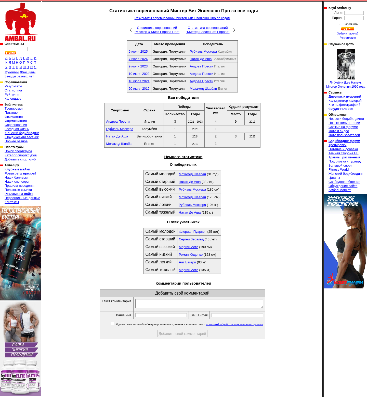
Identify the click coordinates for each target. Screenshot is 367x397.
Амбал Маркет (340, 190)
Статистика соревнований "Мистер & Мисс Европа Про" (157, 30)
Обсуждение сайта (343, 186)
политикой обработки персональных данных (242, 325)
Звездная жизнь (17, 129)
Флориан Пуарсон (192, 231)
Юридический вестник (21, 137)
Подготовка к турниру (345, 161)
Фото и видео (339, 131)
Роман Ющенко (191, 254)
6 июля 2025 (138, 51)
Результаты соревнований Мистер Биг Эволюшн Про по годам (182, 18)
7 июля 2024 (138, 59)
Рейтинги (12, 94)
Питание (11, 112)
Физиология (14, 117)
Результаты (13, 86)
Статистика (13, 90)
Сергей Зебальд (191, 239)
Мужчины (12, 72)
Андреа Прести (201, 66)
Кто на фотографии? (344, 105)
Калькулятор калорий (345, 100)
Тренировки (13, 108)
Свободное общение (344, 182)
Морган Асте (188, 247)
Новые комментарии (344, 123)
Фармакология (16, 121)
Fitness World (339, 169)
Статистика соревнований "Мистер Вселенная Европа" (207, 30)
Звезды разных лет (19, 76)
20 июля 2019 (139, 88)
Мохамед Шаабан (203, 88)
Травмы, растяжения (344, 157)
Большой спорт (340, 165)
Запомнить (350, 24)
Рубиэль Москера (203, 51)
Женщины (27, 72)
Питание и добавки (343, 149)
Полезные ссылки (18, 190)
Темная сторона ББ (344, 153)
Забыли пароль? (348, 33)
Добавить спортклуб (20, 159)
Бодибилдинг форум (344, 141)
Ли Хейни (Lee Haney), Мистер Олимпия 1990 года (345, 68)
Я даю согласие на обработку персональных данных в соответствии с (197, 325)
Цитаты (334, 178)
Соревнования (16, 125)
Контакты (12, 202)
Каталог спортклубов (21, 155)
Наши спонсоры (17, 181)
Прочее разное (16, 141)
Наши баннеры (16, 177)
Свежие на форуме (343, 127)
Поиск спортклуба (18, 151)
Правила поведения (20, 186)
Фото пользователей (344, 135)
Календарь (13, 98)
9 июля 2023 (138, 66)
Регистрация (348, 37)
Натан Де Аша (201, 59)
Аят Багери (187, 262)
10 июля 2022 (139, 74)
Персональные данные (22, 198)
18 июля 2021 (139, 81)
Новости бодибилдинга (346, 119)
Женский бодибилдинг (22, 133)
